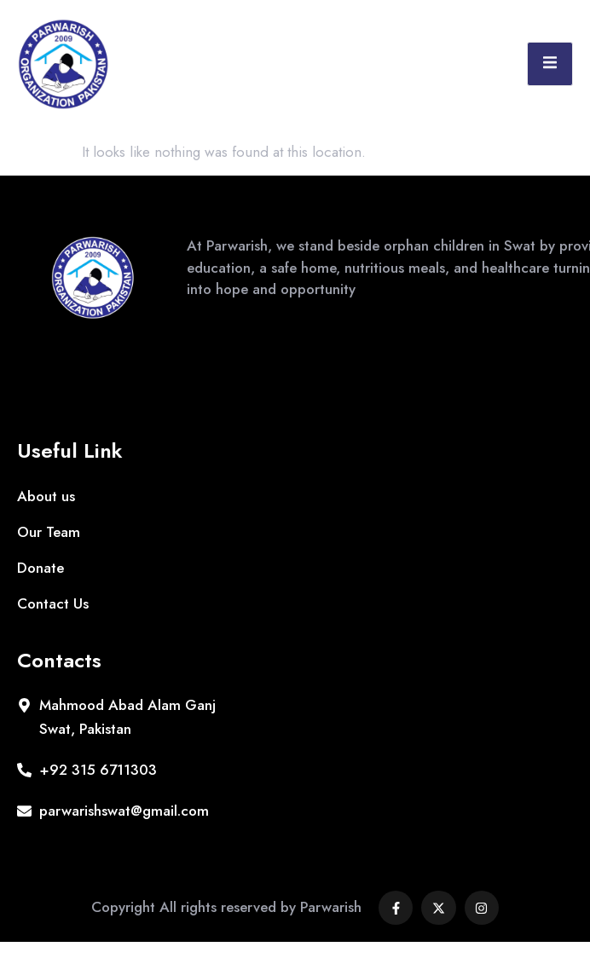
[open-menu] (550, 64)
